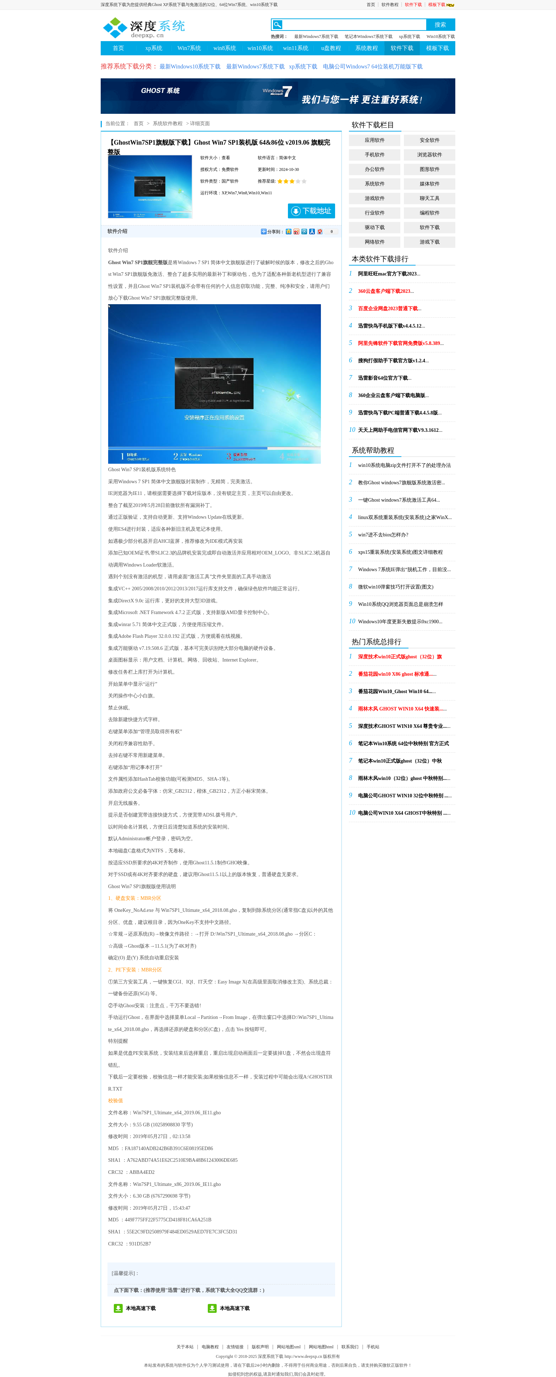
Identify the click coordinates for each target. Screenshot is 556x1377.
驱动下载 (375, 227)
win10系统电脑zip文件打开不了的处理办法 (404, 465)
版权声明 (260, 1346)
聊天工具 (430, 198)
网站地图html (321, 1346)
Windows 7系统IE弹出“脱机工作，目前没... (404, 569)
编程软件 (430, 213)
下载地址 (311, 211)
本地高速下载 (141, 1308)
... (389, 274)
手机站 (373, 1346)
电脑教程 (210, 1346)
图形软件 (430, 169)
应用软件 (375, 140)
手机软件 (375, 154)
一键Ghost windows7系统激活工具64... (399, 500)
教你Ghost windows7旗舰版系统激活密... (401, 482)
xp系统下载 (409, 36)
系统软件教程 (168, 123)
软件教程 (390, 4)
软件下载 (413, 4)
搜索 (440, 25)
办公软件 (375, 169)
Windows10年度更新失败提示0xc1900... (400, 621)
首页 (371, 4)
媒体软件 (430, 183)
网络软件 (375, 242)
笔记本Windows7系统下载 (369, 36)
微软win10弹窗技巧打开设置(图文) (395, 587)
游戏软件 (375, 198)
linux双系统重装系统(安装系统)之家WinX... (405, 517)
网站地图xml (289, 1346)
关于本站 (185, 1346)
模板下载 (441, 4)
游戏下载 (430, 242)
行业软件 (375, 213)
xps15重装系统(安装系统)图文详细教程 (400, 552)
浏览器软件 (429, 154)
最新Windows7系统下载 (316, 36)
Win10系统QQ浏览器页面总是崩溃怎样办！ (400, 607)
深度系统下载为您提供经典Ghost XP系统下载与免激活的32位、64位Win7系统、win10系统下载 (189, 4)
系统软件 (375, 183)
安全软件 (430, 140)
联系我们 (349, 1346)
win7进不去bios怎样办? (383, 534)
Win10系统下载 (441, 36)
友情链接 (235, 1346)
